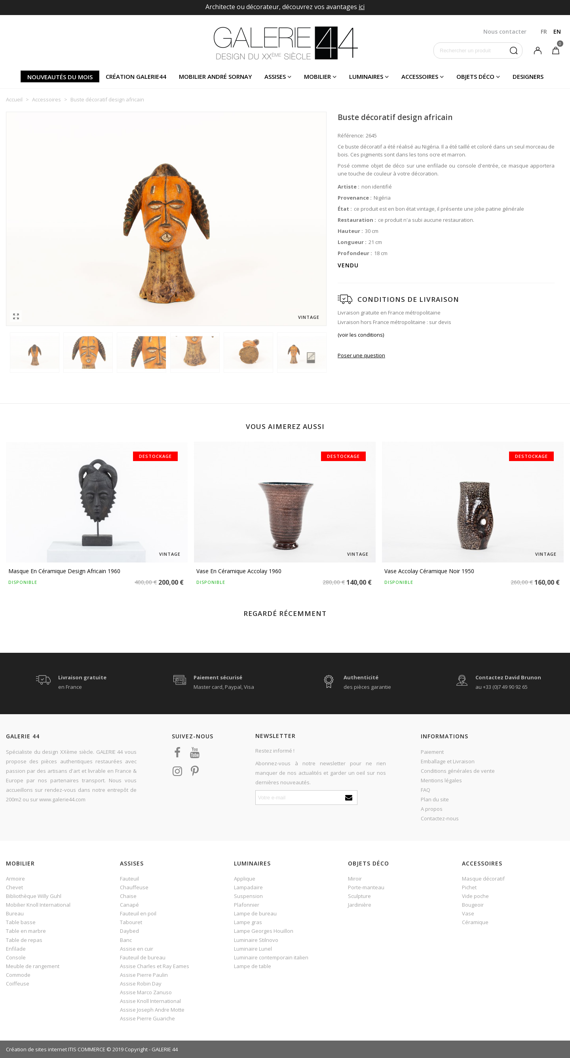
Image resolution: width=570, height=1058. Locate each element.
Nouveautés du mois (60, 77)
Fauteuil (129, 878)
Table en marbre (26, 930)
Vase (468, 913)
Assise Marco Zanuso (146, 992)
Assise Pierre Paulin (144, 974)
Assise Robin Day (141, 983)
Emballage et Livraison (448, 761)
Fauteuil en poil (138, 913)
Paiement (432, 751)
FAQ (425, 789)
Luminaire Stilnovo (256, 940)
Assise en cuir (136, 948)
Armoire (15, 878)
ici (362, 6)
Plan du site (435, 799)
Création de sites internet (36, 1049)
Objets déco (475, 76)
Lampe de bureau (255, 913)
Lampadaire (248, 887)
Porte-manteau (366, 887)
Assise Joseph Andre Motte (152, 1009)
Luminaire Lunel (253, 948)
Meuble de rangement (32, 966)
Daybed (129, 930)
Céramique (475, 922)
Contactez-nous (440, 818)
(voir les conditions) (361, 334)
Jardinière (359, 904)
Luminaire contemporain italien (271, 957)
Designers (528, 76)
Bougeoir (473, 904)
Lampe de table (252, 966)
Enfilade (16, 948)
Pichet (469, 887)
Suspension (248, 896)
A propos (432, 808)
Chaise (128, 896)
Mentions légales (441, 780)
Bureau (15, 913)
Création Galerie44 (136, 76)
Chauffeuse (134, 887)
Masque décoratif (483, 878)
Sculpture (359, 896)
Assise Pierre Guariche (147, 1018)
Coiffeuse (17, 983)
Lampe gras (248, 922)
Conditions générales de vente (458, 770)
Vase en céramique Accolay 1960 (238, 571)
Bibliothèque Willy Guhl (33, 896)
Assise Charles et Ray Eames (154, 966)
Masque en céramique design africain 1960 (64, 571)
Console (16, 957)
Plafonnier (246, 904)
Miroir (355, 878)
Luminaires (366, 76)
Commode (18, 974)
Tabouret (131, 922)
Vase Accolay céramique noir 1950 (429, 571)
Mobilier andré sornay (215, 76)
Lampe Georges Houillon (263, 930)
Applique (244, 878)
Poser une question (361, 355)
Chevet (14, 887)
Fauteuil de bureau (142, 957)
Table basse (21, 922)
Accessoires (419, 76)
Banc (126, 940)
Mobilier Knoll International (38, 904)
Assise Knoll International (150, 1001)
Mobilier (317, 76)
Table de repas (24, 940)
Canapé (129, 904)
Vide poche (475, 896)
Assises (275, 76)
